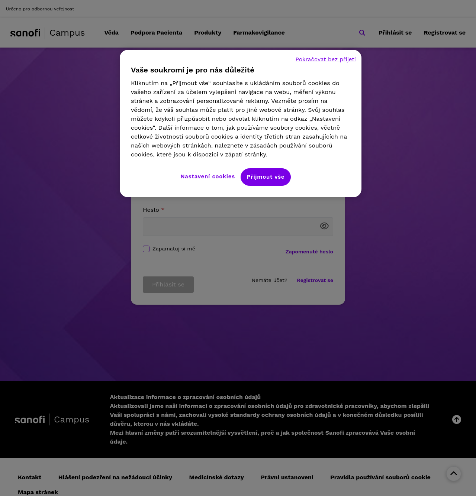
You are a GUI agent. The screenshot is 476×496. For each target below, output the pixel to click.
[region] (240, 123)
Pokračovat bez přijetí (326, 59)
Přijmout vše (265, 177)
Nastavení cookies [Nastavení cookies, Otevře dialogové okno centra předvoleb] (208, 176)
